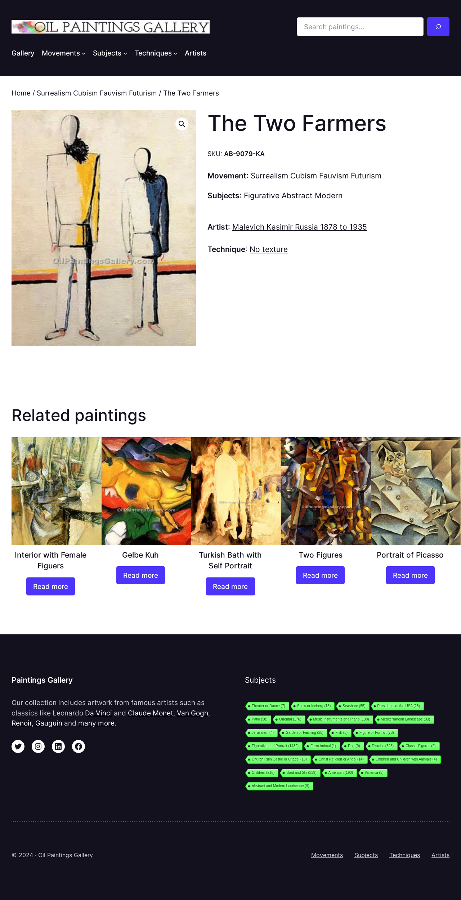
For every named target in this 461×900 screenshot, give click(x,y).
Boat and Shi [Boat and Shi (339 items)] (301, 773)
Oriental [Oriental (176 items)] (290, 719)
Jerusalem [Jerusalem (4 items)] (263, 733)
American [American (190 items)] (340, 773)
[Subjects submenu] (125, 53)
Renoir (22, 723)
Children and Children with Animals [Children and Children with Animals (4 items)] (406, 759)
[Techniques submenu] (175, 53)
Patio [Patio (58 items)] (259, 719)
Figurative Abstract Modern (293, 195)
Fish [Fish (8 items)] (341, 733)
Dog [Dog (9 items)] (354, 746)
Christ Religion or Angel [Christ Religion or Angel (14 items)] (341, 759)
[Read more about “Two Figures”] (320, 575)
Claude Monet (150, 713)
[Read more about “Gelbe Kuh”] (140, 575)
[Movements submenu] (84, 53)
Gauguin (48, 723)
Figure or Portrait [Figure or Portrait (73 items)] (376, 733)
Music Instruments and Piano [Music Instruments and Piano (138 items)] (341, 719)
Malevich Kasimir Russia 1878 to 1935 (299, 226)
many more (96, 723)
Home (21, 93)
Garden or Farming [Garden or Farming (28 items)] (304, 733)
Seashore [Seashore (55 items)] (354, 706)
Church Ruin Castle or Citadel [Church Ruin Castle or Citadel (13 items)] (279, 759)
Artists (440, 855)
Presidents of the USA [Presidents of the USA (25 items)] (398, 706)
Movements (327, 855)
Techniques (404, 855)
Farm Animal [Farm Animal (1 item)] (323, 746)
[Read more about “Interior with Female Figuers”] (50, 586)
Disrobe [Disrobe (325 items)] (383, 746)
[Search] (438, 26)
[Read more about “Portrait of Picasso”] (410, 575)
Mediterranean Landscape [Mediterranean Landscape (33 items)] (405, 719)
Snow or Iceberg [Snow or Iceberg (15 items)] (314, 706)
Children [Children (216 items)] (263, 773)
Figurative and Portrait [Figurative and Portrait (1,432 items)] (275, 746)
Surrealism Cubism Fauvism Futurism (97, 93)
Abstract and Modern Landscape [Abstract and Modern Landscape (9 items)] (280, 786)
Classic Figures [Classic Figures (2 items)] (420, 746)
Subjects (366, 855)
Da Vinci (98, 713)
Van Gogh (192, 713)
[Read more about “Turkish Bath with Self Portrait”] (230, 586)
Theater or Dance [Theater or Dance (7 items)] (268, 706)
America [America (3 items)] (374, 773)
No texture (269, 249)
